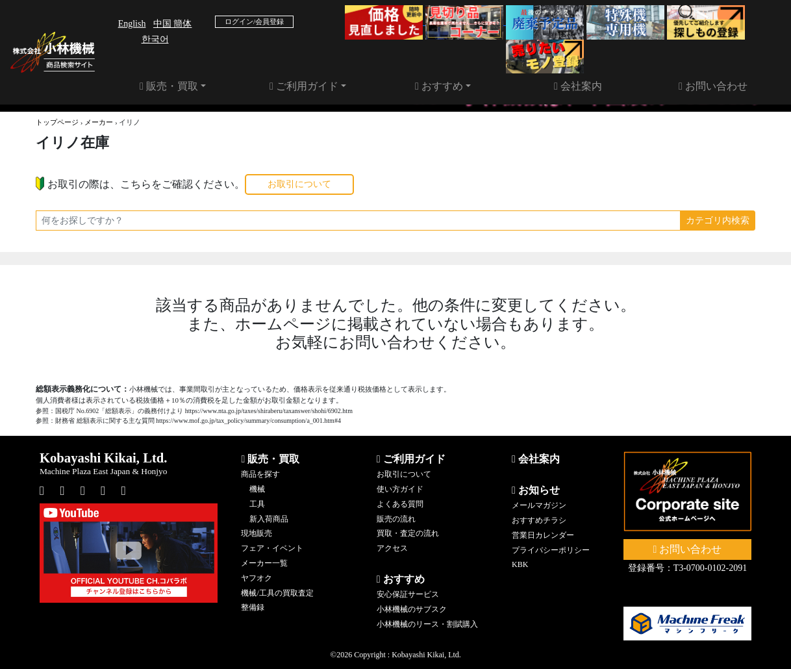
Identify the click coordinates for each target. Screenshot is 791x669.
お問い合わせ (713, 86)
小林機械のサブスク (412, 609)
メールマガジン (539, 505)
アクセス (392, 548)
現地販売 (256, 533)
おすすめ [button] (439, 86)
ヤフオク (256, 578)
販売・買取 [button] (169, 86)
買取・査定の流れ (408, 533)
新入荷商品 (268, 519)
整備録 (252, 607)
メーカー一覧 (264, 563)
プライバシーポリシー (551, 550)
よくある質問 (400, 504)
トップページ (57, 122)
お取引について (299, 184)
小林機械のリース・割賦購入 (427, 624)
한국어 (155, 39)
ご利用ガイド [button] (304, 86)
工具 (257, 504)
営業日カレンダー (543, 535)
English (132, 24)
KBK (520, 564)
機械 (257, 489)
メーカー (98, 122)
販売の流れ (396, 519)
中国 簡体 (172, 24)
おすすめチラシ (539, 520)
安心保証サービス (408, 594)
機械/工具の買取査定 (277, 593)
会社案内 (578, 86)
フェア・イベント (272, 548)
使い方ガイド (400, 489)
